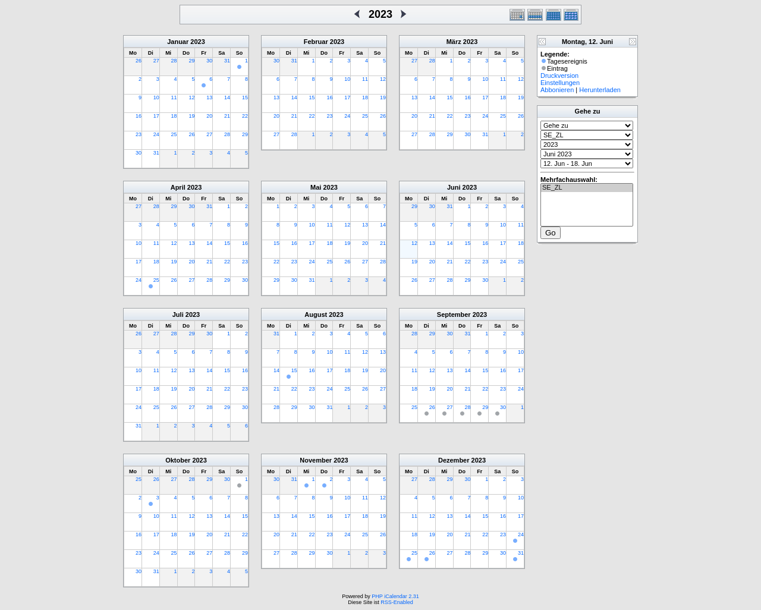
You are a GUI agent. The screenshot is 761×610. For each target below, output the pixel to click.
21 (227, 116)
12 (191, 97)
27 (156, 61)
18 (174, 116)
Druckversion (559, 75)
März (453, 41)
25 (174, 134)
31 (227, 61)
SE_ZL (587, 188)
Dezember (454, 460)
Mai (315, 187)
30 (209, 61)
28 (174, 61)
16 (138, 116)
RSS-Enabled (396, 602)
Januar (177, 41)
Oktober (177, 460)
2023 (197, 41)
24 (156, 134)
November (316, 460)
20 (209, 116)
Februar (316, 41)
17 (156, 116)
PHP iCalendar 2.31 (395, 596)
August (315, 314)
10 (156, 97)
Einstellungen (560, 82)
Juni (454, 187)
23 (138, 134)
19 (191, 116)
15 (245, 97)
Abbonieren (557, 89)
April (178, 187)
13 (209, 97)
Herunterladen (600, 89)
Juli (178, 314)
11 (174, 97)
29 (191, 61)
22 (245, 116)
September (454, 314)
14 (227, 97)
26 (138, 61)
